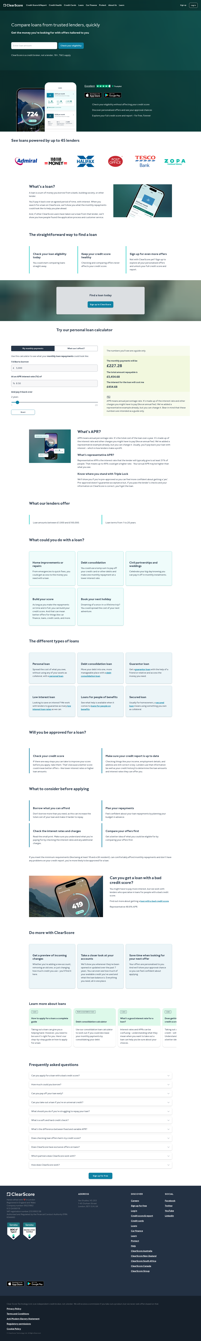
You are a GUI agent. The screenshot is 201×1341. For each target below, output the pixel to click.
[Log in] (193, 5)
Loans (81, 5)
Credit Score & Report (36, 5)
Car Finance (91, 5)
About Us (112, 5)
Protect (102, 5)
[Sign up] (183, 5)
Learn (121, 5)
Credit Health (55, 5)
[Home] (13, 5)
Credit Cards (70, 5)
